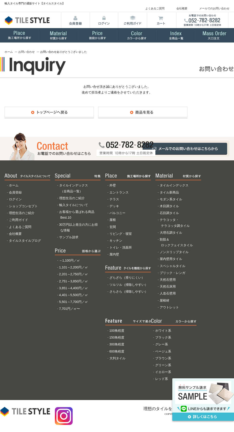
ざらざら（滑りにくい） (127, 277)
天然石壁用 (168, 279)
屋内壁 (114, 254)
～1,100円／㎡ (69, 260)
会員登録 (15, 192)
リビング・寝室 (120, 234)
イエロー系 (163, 372)
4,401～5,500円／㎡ (73, 295)
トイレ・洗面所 (120, 247)
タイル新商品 (169, 192)
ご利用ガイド (18, 220)
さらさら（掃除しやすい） (128, 291)
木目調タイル (169, 206)
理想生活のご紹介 (22, 213)
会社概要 (181, 8)
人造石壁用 (168, 293)
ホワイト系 (163, 330)
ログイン (15, 199)
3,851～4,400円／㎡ (73, 288)
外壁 (112, 185)
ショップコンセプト (23, 206)
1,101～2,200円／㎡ (73, 267)
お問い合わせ (26, 51)
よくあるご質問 (155, 8)
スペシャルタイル (172, 266)
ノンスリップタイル (174, 252)
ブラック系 (163, 337)
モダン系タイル (171, 199)
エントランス (119, 192)
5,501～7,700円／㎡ (73, 302)
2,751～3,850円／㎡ (73, 281)
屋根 (112, 220)
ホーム (9, 51)
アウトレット (169, 307)
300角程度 (116, 344)
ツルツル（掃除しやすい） (128, 284)
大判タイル (117, 358)
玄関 (112, 227)
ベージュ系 (163, 351)
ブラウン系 (163, 358)
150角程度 (116, 337)
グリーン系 (163, 365)
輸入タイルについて (73, 205)
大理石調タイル (171, 232)
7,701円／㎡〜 (69, 308)
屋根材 (164, 300)
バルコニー (117, 213)
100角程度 (116, 330)
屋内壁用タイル (171, 259)
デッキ (114, 206)
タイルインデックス (174, 185)
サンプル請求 (68, 237)
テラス (114, 199)
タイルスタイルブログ (25, 240)
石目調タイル (169, 213)
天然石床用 (168, 286)
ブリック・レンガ (172, 273)
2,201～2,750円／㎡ (73, 274)
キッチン (115, 240)
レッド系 (161, 379)
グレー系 (161, 344)
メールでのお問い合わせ (214, 8)
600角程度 (116, 351)
